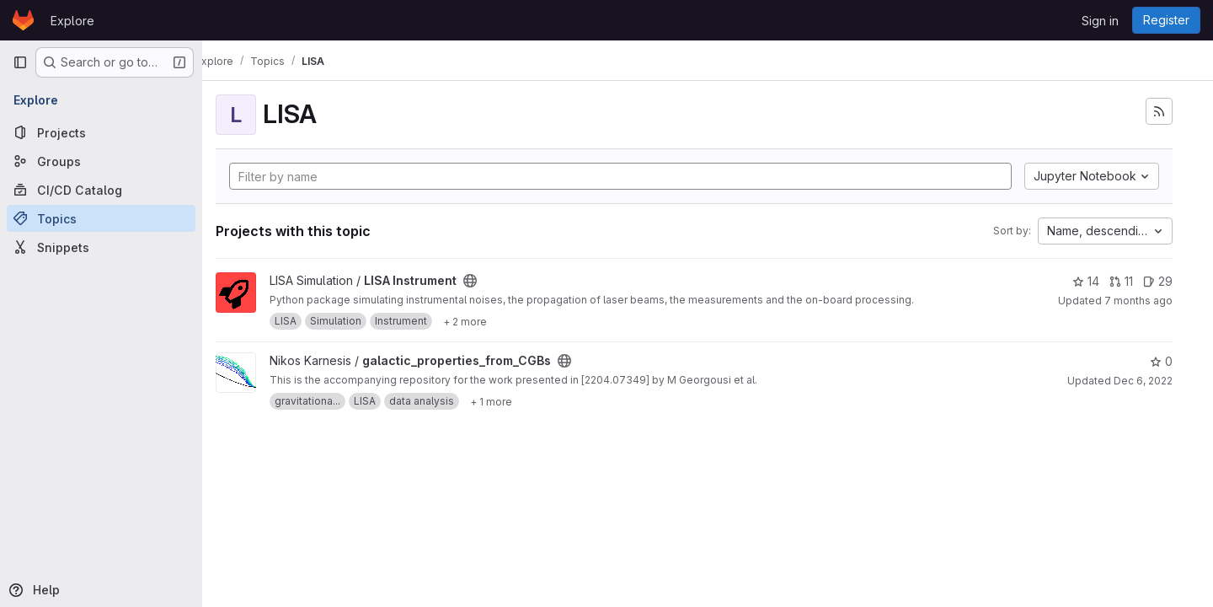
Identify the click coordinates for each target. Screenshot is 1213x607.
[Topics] (101, 218)
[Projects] (101, 132)
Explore (72, 20)
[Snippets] (101, 247)
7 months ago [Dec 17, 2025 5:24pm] (1138, 300)
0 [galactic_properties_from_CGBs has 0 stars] (1161, 361)
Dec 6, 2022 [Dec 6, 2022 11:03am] (1143, 380)
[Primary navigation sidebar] (20, 62)
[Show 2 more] (491, 321)
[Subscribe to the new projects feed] (1159, 111)
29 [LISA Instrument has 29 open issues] (1158, 281)
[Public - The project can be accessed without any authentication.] (497, 280)
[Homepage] (23, 20)
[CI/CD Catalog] (101, 189)
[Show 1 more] (518, 401)
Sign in (1100, 20)
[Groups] (101, 161)
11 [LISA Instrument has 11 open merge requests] (1121, 281)
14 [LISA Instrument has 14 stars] (1085, 281)
